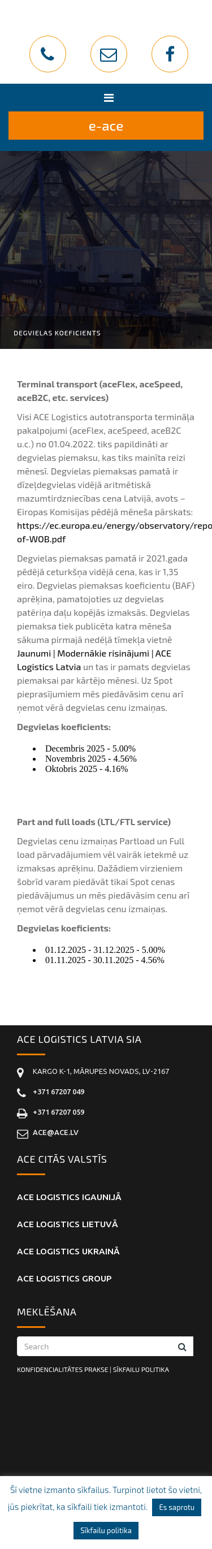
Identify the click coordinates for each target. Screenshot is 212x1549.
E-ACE (106, 125)
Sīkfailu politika (106, 1530)
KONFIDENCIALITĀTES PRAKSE (62, 1369)
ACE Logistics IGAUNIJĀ (69, 1197)
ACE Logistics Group (64, 1278)
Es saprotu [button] (176, 1507)
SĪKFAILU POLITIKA (141, 1369)
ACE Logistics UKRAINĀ (68, 1251)
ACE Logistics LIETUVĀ (67, 1224)
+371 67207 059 (58, 1112)
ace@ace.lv (56, 1132)
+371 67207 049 (58, 1091)
